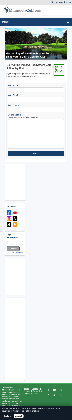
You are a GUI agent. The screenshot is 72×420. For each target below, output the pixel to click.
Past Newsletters (16, 252)
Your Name (13, 85)
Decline (7, 416)
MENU (5, 21)
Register (69, 2)
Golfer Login (58, 2)
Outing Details (23, 116)
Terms (35, 391)
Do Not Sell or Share (33, 392)
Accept (18, 416)
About (26, 389)
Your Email (13, 95)
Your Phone (13, 105)
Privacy (27, 391)
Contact (35, 389)
